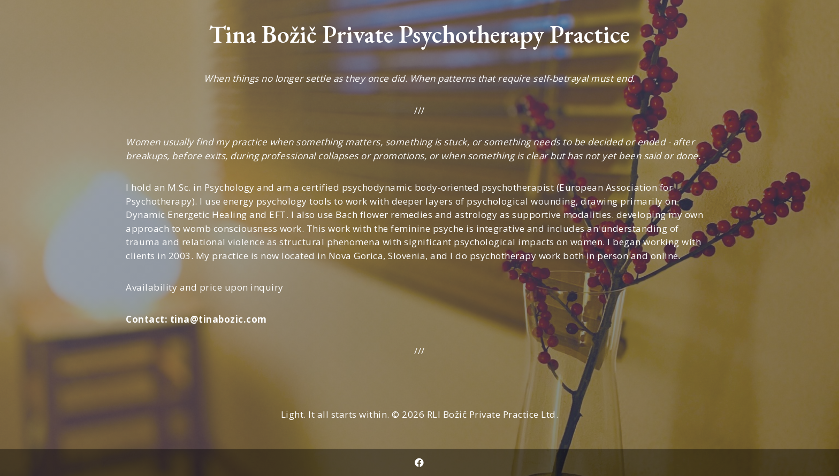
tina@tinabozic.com (218, 319)
